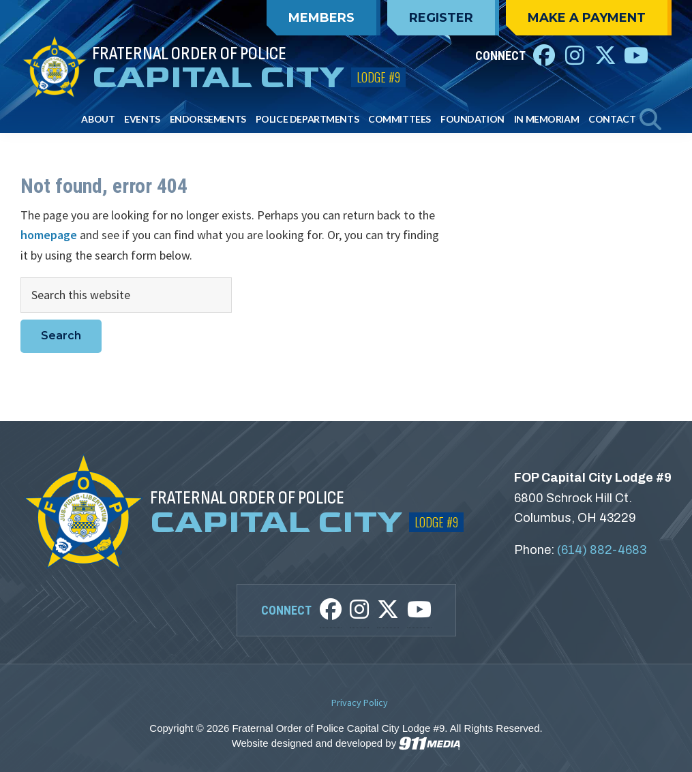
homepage (48, 235)
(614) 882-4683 (601, 550)
